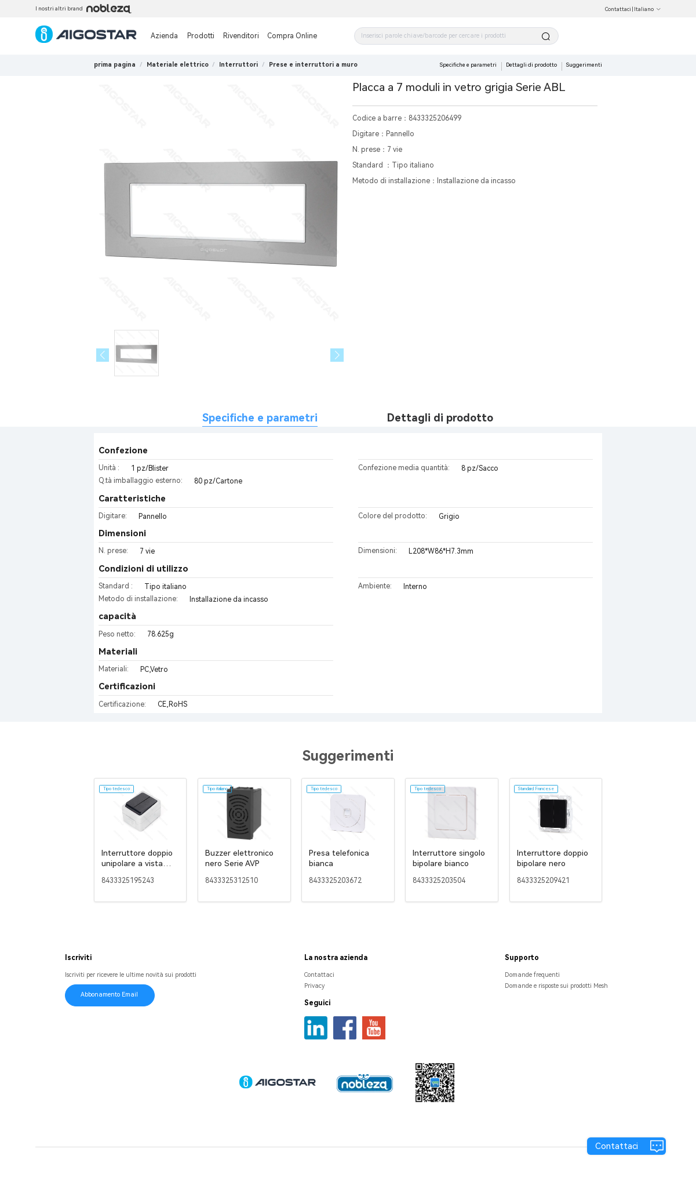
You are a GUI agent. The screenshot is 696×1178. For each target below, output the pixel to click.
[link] (178, 64)
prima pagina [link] (115, 64)
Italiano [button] (647, 9)
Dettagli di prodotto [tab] (440, 418)
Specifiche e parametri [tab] (260, 418)
